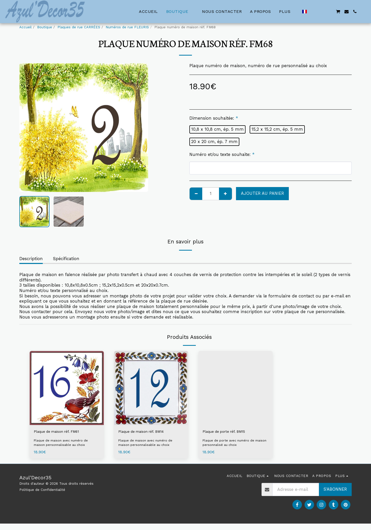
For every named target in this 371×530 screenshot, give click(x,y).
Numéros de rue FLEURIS (127, 27)
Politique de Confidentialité (42, 491)
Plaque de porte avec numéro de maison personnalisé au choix (230, 444)
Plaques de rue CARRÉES (78, 27)
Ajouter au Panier (262, 193)
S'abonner (335, 490)
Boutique (44, 27)
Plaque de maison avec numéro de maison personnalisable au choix (63, 444)
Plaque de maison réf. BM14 (147, 432)
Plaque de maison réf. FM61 (62, 432)
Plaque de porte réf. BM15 (229, 432)
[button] (313, 12)
